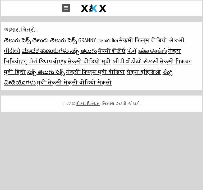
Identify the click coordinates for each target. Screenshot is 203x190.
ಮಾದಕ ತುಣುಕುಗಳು (46, 50)
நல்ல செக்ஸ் (152, 50)
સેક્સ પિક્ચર (88, 103)
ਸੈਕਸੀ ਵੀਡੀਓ (112, 50)
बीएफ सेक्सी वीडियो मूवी (82, 61)
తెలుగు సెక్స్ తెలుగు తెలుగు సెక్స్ (41, 40)
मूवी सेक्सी (50, 82)
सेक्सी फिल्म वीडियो (144, 40)
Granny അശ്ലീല (98, 40)
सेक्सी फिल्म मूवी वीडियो (95, 71)
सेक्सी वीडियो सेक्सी (88, 82)
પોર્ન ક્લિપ (40, 61)
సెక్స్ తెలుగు (83, 50)
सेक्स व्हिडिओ (144, 71)
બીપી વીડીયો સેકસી (136, 61)
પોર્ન (131, 50)
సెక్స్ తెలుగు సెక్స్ (46, 71)
